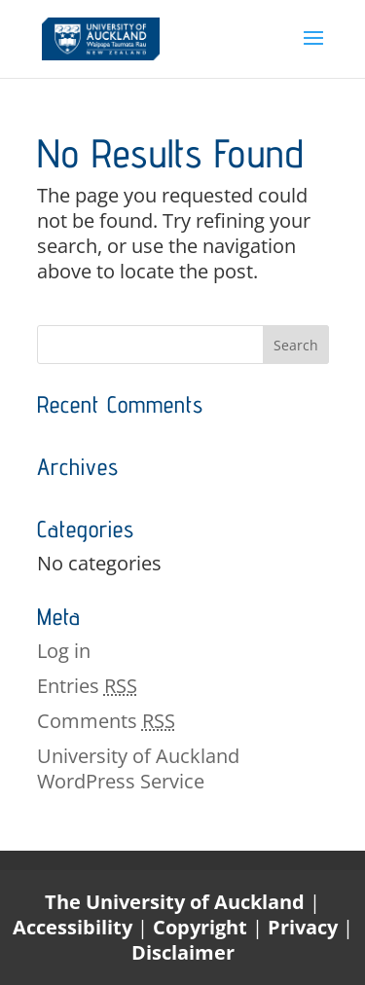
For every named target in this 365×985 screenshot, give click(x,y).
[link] (101, 36)
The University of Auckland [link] (175, 902)
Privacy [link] (305, 927)
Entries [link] (87, 686)
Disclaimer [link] (183, 952)
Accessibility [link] (75, 927)
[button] (313, 50)
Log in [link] (64, 651)
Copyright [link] (202, 927)
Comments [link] (106, 721)
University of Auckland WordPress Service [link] (138, 768)
